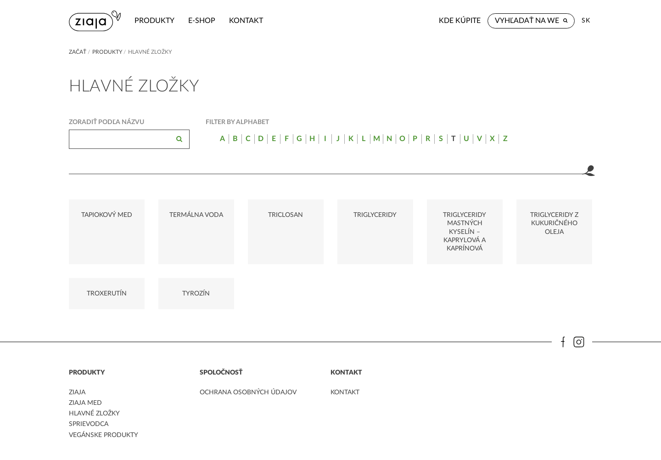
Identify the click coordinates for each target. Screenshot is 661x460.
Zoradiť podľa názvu (106, 122)
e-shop (201, 20)
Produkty (154, 20)
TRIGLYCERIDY (375, 215)
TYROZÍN (196, 293)
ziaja (77, 392)
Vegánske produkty (103, 435)
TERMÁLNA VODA (196, 215)
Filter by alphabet (237, 122)
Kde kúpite (460, 20)
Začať (77, 52)
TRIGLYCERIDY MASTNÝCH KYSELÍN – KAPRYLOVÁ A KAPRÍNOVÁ (464, 232)
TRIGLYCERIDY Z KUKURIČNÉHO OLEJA (554, 223)
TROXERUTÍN (107, 293)
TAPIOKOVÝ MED (106, 215)
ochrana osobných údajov (248, 392)
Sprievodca (88, 424)
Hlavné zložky (94, 413)
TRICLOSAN (285, 215)
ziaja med (85, 403)
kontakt (246, 20)
